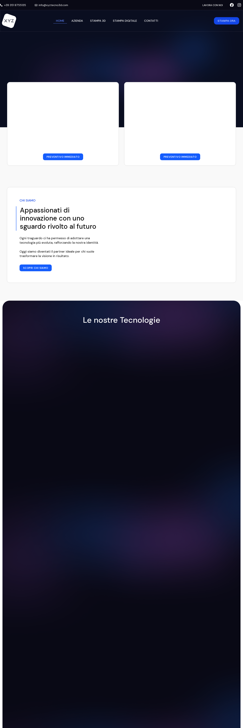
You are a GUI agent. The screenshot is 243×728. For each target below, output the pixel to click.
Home (60, 21)
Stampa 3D (98, 21)
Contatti (151, 21)
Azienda (77, 21)
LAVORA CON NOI (212, 5)
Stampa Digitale (125, 21)
